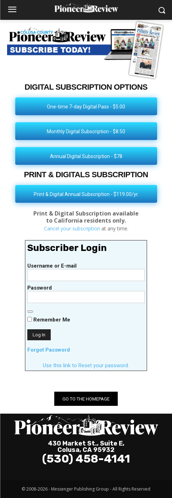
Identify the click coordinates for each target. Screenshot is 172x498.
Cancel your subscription (72, 228)
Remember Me (48, 320)
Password (39, 288)
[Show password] (30, 311)
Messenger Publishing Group (80, 489)
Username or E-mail (52, 266)
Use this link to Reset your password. (86, 365)
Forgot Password (48, 350)
